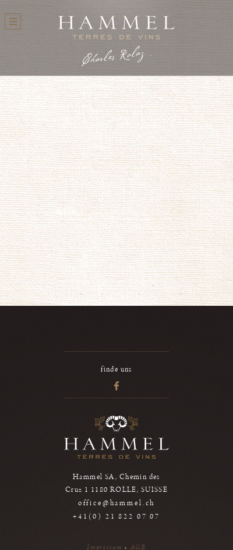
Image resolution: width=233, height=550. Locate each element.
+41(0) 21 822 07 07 (116, 516)
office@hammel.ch (116, 503)
